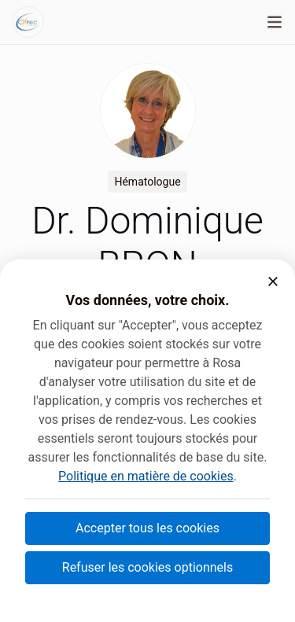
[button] (273, 281)
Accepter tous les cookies (147, 528)
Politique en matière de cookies (146, 476)
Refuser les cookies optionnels (147, 567)
